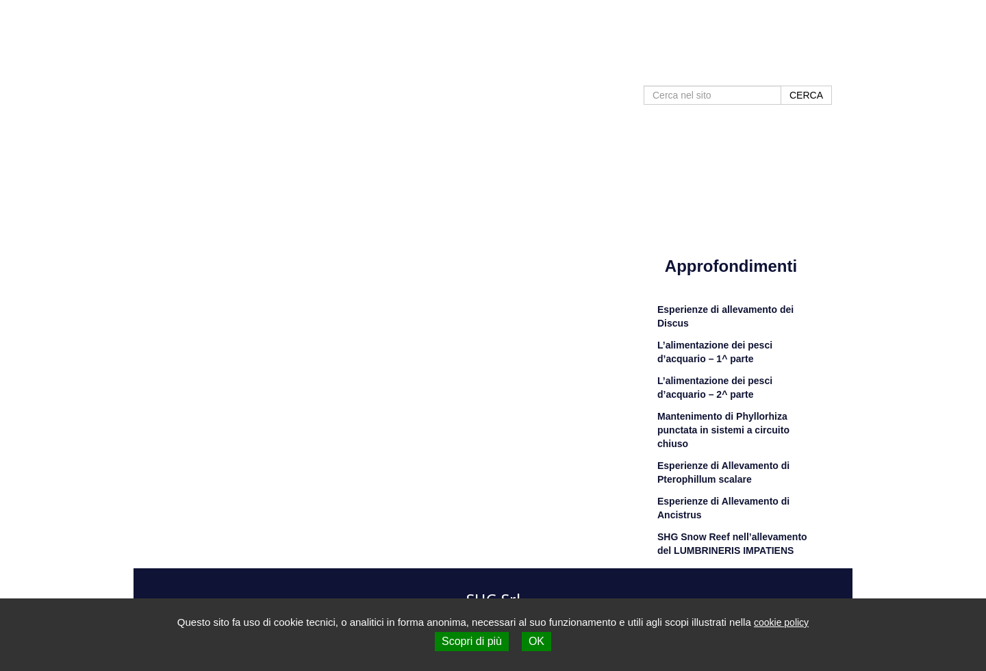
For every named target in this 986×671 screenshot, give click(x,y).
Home (521, 69)
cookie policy (781, 622)
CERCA (806, 95)
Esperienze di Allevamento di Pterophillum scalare (723, 472)
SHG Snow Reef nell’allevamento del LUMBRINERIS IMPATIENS (732, 543)
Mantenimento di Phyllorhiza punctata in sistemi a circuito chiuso (723, 430)
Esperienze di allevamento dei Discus (725, 316)
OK (536, 641)
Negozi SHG (717, 69)
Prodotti (566, 69)
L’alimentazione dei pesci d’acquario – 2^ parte (714, 387)
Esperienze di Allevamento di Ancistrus (723, 508)
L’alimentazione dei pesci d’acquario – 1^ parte (714, 352)
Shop (820, 69)
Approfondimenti (637, 69)
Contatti (776, 69)
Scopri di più (472, 641)
